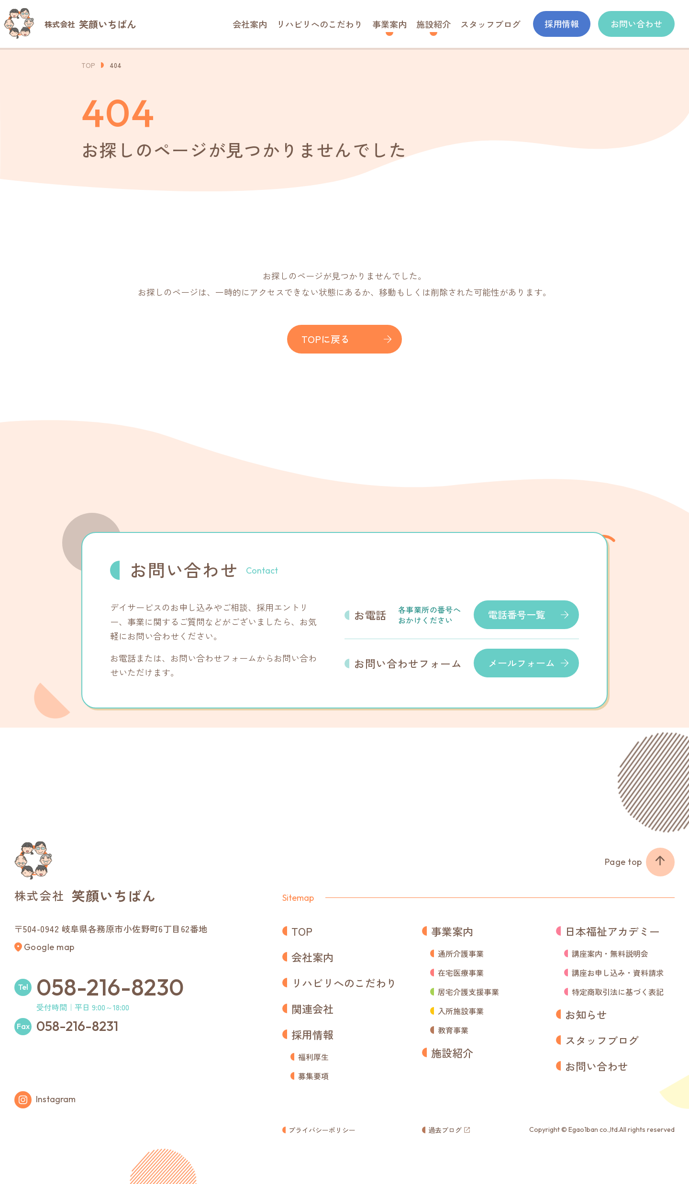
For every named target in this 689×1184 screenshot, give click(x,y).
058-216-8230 (110, 986)
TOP (88, 65)
